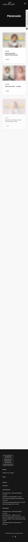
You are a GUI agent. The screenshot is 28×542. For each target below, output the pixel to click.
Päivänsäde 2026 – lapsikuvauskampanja (11, 54)
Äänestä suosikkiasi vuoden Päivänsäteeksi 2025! (14, 518)
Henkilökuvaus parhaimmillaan (9, 496)
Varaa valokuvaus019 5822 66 (8, 456)
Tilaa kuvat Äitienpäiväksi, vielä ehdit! (11, 517)
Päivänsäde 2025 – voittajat (13, 91)
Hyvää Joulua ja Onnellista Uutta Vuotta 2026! (13, 498)
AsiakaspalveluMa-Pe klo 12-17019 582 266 (8, 461)
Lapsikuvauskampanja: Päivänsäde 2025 (12, 522)
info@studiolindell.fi (8, 464)
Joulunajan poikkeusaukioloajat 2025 (11, 502)
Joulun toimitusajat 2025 (8, 504)
